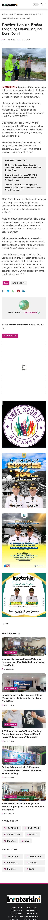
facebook (17, 907)
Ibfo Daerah (10, 760)
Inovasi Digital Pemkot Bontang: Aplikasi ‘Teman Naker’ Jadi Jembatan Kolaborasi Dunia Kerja (22, 698)
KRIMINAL (33, 834)
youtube (33, 913)
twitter (32, 907)
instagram (17, 913)
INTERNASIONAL (13, 834)
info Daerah (10, 652)
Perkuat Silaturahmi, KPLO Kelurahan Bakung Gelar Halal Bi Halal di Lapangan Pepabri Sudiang (22, 770)
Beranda (5, 14)
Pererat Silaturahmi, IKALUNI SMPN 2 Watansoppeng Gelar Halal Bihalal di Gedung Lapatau (21, 177)
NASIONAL (10, 841)
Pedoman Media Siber (30, 916)
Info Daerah (10, 688)
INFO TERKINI (12, 828)
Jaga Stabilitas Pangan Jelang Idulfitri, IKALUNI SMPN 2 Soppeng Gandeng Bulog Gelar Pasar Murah (23, 187)
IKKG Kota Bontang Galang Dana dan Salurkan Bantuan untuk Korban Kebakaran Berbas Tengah (23, 167)
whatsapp (17, 910)
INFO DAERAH (16, 14)
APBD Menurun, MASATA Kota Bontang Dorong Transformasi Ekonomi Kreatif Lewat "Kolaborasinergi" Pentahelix (21, 734)
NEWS (26, 841)
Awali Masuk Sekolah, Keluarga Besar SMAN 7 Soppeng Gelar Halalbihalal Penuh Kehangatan (23, 806)
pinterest (33, 910)
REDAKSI (12, 916)
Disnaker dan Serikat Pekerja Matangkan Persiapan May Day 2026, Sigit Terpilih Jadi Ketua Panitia (23, 662)
